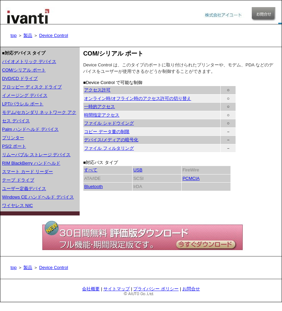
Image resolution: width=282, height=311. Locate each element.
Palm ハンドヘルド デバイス (30, 129)
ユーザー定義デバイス (24, 188)
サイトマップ (116, 288)
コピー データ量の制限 (106, 131)
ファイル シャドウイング (109, 123)
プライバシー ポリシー (156, 288)
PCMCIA (191, 178)
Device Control (53, 35)
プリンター (13, 137)
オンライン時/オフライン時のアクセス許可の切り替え (137, 98)
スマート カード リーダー (27, 171)
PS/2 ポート (14, 146)
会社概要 (91, 288)
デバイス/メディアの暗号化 (111, 139)
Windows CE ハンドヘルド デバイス (38, 197)
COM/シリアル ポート (24, 69)
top (14, 35)
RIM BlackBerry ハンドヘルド (31, 163)
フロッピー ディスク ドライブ (32, 86)
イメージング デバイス (24, 95)
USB (137, 169)
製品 (27, 35)
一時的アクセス (99, 106)
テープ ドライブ (18, 180)
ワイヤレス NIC (17, 205)
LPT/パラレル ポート (22, 103)
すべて (90, 169)
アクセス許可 (97, 89)
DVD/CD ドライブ (20, 78)
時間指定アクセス (101, 115)
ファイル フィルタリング (109, 148)
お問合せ (191, 288)
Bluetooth (93, 186)
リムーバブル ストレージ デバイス (36, 154)
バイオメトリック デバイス (29, 61)
